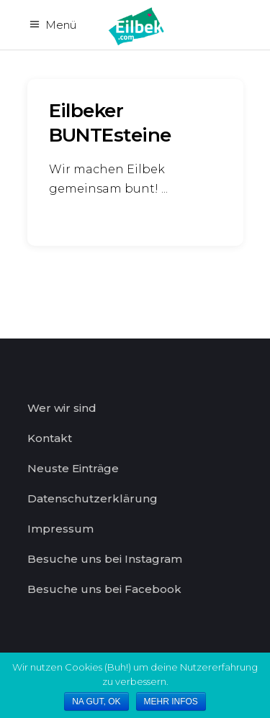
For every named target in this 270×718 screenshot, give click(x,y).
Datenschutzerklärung (92, 498)
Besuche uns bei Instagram (104, 559)
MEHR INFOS (171, 701)
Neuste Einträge (73, 468)
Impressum (60, 528)
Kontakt (49, 438)
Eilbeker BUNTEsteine (110, 123)
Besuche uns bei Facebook (104, 589)
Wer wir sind (61, 408)
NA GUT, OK (96, 701)
